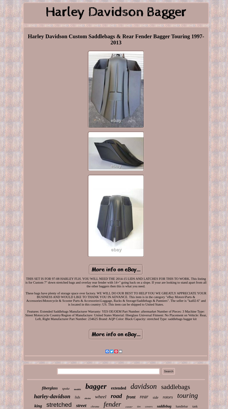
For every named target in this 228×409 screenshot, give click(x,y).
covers (149, 406)
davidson (144, 386)
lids (77, 397)
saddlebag (164, 406)
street (81, 405)
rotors (168, 397)
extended (118, 388)
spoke (65, 388)
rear (144, 396)
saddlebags (175, 386)
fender (112, 404)
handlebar (182, 406)
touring (187, 395)
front (130, 397)
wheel (100, 396)
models (77, 389)
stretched (59, 404)
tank (195, 406)
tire (139, 406)
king (38, 406)
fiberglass (50, 388)
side (156, 397)
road (116, 396)
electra (88, 398)
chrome (95, 406)
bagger (95, 386)
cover (129, 407)
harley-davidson (52, 396)
